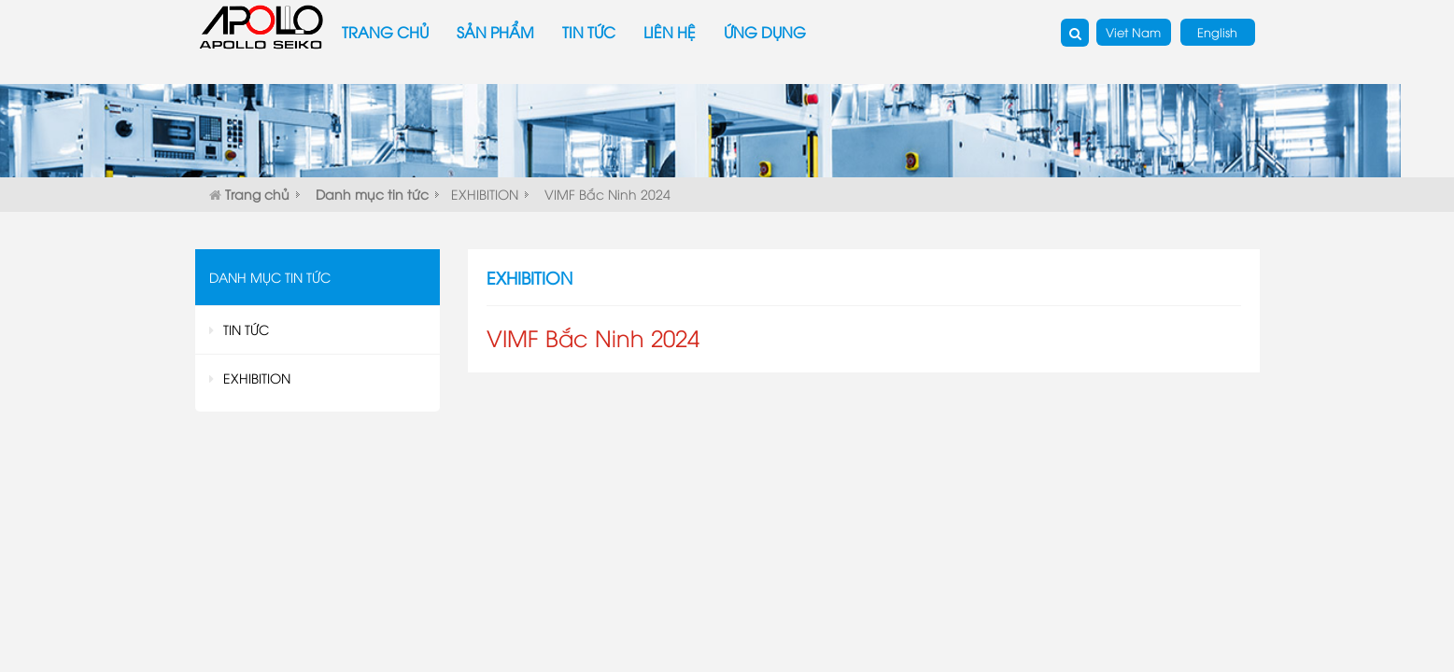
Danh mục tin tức (372, 194)
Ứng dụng (765, 31)
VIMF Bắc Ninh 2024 (607, 194)
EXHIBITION (484, 194)
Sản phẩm (495, 31)
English (1217, 31)
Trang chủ (385, 31)
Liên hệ (669, 31)
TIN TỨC (246, 329)
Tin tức (588, 31)
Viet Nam (1133, 31)
